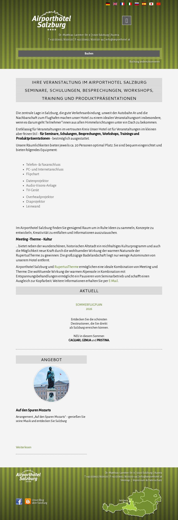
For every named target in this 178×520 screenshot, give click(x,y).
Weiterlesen (23, 447)
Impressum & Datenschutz (147, 480)
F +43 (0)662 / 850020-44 (123, 476)
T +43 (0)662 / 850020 (60, 39)
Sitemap (125, 480)
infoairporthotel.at (118, 39)
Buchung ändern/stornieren (145, 61)
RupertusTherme (66, 267)
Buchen (89, 53)
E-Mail (113, 281)
